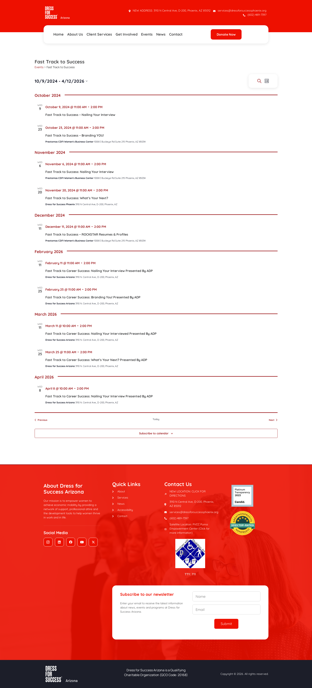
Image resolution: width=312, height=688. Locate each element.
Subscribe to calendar (154, 433)
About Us (75, 34)
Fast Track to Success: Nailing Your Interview (79, 172)
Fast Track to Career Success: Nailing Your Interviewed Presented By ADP (101, 334)
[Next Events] (273, 420)
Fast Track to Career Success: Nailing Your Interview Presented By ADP (99, 271)
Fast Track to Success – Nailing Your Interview (80, 115)
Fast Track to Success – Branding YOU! (74, 135)
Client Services (99, 34)
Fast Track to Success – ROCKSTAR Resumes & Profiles (86, 234)
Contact (175, 34)
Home (58, 34)
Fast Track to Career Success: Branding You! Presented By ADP (92, 297)
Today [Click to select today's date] (156, 419)
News (161, 34)
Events (147, 34)
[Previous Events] (41, 420)
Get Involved (126, 34)
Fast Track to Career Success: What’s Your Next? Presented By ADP (96, 360)
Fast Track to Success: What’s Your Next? (76, 198)
